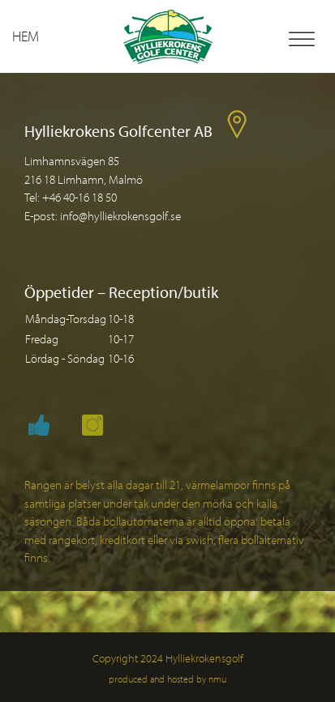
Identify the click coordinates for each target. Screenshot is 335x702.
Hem (25, 36)
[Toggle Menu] (302, 39)
